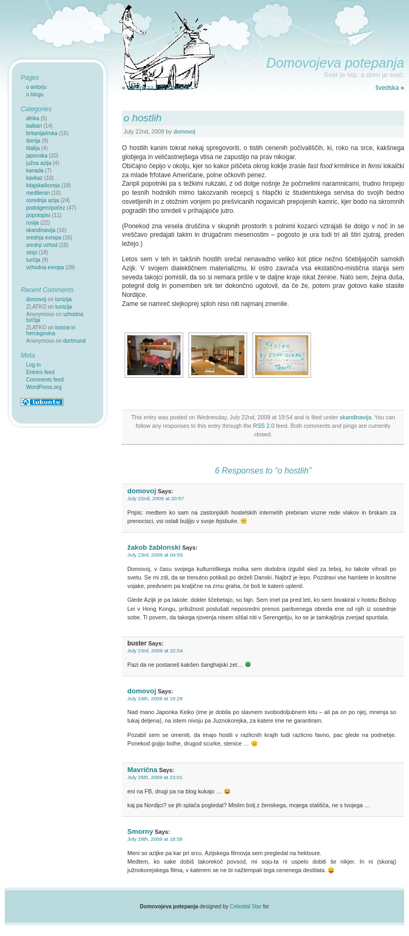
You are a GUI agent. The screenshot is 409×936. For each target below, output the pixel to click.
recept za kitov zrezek (158, 88)
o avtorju (36, 87)
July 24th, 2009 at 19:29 (155, 698)
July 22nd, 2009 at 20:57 (155, 498)
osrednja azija (42, 200)
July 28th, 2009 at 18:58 (155, 839)
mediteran (38, 193)
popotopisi (38, 215)
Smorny (140, 831)
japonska (36, 156)
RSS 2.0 (263, 426)
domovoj (184, 131)
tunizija (63, 299)
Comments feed (45, 380)
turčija (33, 260)
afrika (32, 118)
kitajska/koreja (43, 185)
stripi (31, 252)
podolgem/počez (45, 208)
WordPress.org (44, 387)
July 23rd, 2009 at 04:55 (155, 555)
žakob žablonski (154, 547)
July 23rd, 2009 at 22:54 (155, 650)
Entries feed (40, 372)
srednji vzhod (42, 245)
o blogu (35, 94)
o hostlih (142, 117)
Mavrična (142, 770)
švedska (387, 88)
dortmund (74, 341)
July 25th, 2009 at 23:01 (155, 777)
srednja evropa (43, 238)
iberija (33, 141)
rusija (32, 223)
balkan (34, 126)
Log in (33, 365)
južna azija (38, 163)
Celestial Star (245, 906)
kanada (35, 170)
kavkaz (34, 178)
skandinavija (355, 417)
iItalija (33, 148)
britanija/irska (42, 133)
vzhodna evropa (45, 267)
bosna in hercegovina (51, 330)
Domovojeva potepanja (335, 62)
